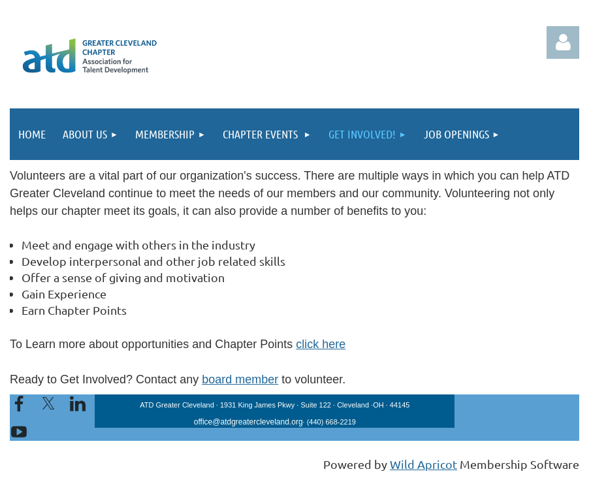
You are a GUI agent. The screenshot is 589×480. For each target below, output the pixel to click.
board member (240, 379)
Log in (563, 42)
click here (320, 344)
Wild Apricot (423, 464)
